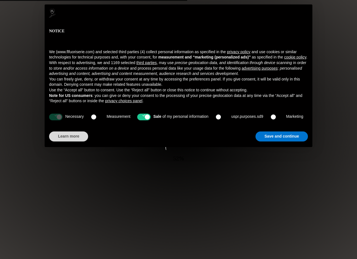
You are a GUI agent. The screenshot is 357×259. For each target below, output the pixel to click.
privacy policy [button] (238, 52)
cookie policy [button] (295, 57)
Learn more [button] (68, 136)
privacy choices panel (124, 101)
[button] (305, 13)
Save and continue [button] (281, 136)
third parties (146, 62)
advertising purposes (260, 68)
